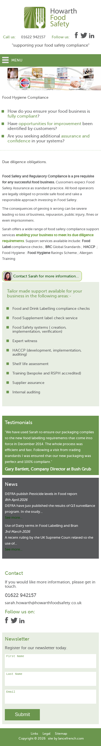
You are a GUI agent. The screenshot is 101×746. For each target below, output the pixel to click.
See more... (13, 517)
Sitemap (61, 733)
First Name (50, 661)
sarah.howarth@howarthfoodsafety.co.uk (43, 603)
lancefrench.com (71, 738)
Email (50, 697)
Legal (46, 733)
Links (34, 733)
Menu (16, 60)
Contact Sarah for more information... (46, 276)
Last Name (50, 679)
